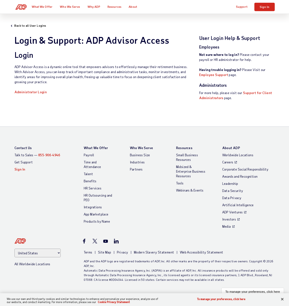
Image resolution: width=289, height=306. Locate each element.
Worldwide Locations (238, 155)
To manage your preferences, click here (252, 291)
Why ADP (95, 6)
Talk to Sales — (37, 155)
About (135, 6)
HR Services (92, 188)
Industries (137, 162)
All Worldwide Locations (32, 264)
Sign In (264, 7)
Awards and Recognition (240, 176)
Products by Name (97, 221)
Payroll (89, 155)
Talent (88, 174)
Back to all (34, 25)
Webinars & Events (190, 190)
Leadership (230, 183)
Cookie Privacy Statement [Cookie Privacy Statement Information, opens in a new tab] (114, 302)
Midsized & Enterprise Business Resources (190, 171)
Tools (180, 183)
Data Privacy (232, 198)
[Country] (37, 253)
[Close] (282, 299)
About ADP (231, 148)
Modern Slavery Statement (154, 252)
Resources (116, 6)
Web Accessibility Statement (201, 252)
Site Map (104, 252)
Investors (229, 219)
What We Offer (43, 6)
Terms (88, 252)
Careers (227, 162)
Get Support (23, 162)
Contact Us (23, 148)
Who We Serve (72, 6)
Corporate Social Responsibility (245, 169)
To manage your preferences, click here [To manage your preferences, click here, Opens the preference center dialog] (221, 299)
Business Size (140, 155)
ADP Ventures (232, 212)
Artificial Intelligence (238, 205)
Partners (136, 169)
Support (242, 6)
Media (226, 226)
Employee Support (213, 75)
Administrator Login (30, 92)
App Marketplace (96, 214)
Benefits (90, 181)
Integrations (93, 207)
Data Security (232, 191)
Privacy (122, 252)
